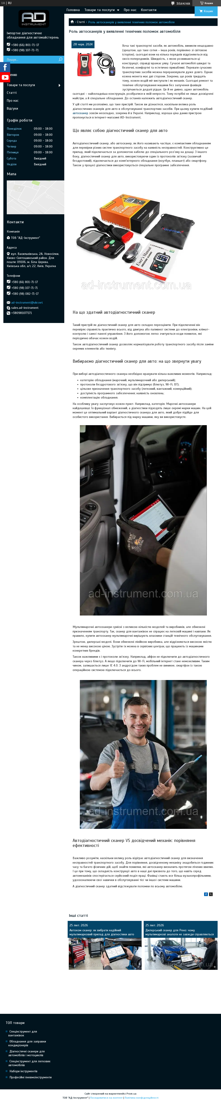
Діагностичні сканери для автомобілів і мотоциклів (26, 1053)
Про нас (130, 10)
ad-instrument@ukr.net (27, 302)
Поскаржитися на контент (106, 1097)
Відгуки (12, 108)
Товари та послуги (99, 10)
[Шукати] (60, 60)
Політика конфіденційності (142, 1097)
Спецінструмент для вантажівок (22, 1033)
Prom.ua (131, 1093)
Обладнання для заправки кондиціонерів (27, 1043)
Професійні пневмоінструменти (30, 1077)
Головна (73, 10)
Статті (81, 22)
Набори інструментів (23, 1071)
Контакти (149, 10)
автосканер (80, 113)
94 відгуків (183, 3)
